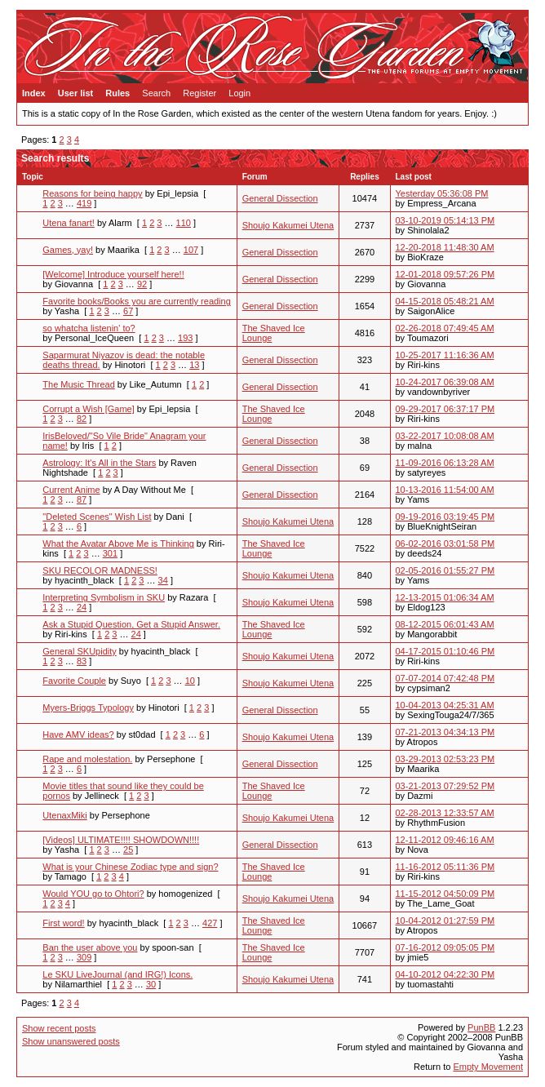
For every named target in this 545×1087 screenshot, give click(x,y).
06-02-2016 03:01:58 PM (445, 543)
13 (194, 365)
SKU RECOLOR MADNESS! (99, 570)
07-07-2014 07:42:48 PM (445, 678)
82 (81, 419)
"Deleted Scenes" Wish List (96, 516)
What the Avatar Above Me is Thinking (117, 543)
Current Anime (71, 490)
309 (84, 957)
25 (128, 849)
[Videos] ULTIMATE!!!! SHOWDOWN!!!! (120, 840)
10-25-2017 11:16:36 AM (445, 355)
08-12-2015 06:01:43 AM (445, 624)
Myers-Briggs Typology (88, 707)
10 (190, 680)
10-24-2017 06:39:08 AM (445, 382)
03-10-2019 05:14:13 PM (445, 220)
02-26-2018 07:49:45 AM (445, 328)
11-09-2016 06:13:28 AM (445, 463)
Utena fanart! (68, 223)
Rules (117, 93)
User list (75, 93)
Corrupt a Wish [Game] (88, 409)
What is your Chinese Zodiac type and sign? (130, 867)
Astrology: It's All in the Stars (99, 463)
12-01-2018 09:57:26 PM (445, 274)
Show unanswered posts (71, 1041)
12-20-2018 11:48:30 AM (445, 247)
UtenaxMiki (64, 815)
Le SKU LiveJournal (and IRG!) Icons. (117, 974)
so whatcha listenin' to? (88, 328)
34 (163, 580)
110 (183, 223)
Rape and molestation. (87, 759)
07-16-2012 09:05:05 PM (445, 947)
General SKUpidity (79, 651)
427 (209, 923)
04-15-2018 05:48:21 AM (445, 301)
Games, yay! (67, 250)
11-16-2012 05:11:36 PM (445, 867)
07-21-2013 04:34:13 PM (445, 732)
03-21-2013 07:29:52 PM (445, 786)
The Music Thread (78, 384)
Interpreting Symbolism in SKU (103, 597)
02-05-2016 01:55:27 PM (445, 570)
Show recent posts (59, 1028)
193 (185, 338)
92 (142, 284)
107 (191, 250)
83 (81, 661)
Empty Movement (488, 1066)
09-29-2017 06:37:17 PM (445, 409)
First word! (63, 923)
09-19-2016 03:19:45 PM (445, 516)
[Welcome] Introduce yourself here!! (113, 274)
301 (110, 553)
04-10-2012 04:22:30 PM (445, 974)
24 (81, 607)
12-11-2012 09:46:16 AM (445, 840)
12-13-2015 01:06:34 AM (445, 597)
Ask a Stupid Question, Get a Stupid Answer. (131, 624)
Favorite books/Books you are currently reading (136, 301)
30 (151, 984)
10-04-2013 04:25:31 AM (445, 705)
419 (84, 203)
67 (128, 311)
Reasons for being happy (92, 193)
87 (81, 499)
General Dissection (280, 198)
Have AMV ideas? (77, 734)
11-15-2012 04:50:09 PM (445, 893)
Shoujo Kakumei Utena (288, 225)
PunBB (481, 1027)
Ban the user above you (89, 947)
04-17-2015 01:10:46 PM (445, 651)
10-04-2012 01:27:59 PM (445, 920)
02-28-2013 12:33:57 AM (445, 813)
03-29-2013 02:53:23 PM (445, 759)
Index (34, 93)
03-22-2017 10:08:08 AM (445, 436)
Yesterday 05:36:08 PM (442, 193)
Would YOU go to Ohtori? (93, 893)
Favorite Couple (74, 680)
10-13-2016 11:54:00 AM (445, 490)
